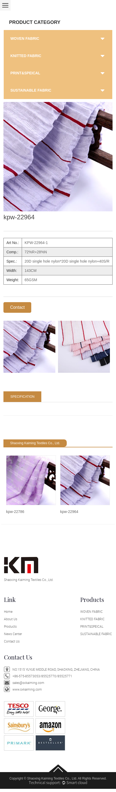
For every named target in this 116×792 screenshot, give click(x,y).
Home (8, 611)
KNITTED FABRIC (25, 56)
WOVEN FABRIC (24, 38)
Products (10, 626)
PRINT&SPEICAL (25, 73)
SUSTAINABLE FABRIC (30, 90)
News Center (13, 634)
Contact (17, 307)
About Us (10, 619)
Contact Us (12, 641)
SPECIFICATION (22, 397)
